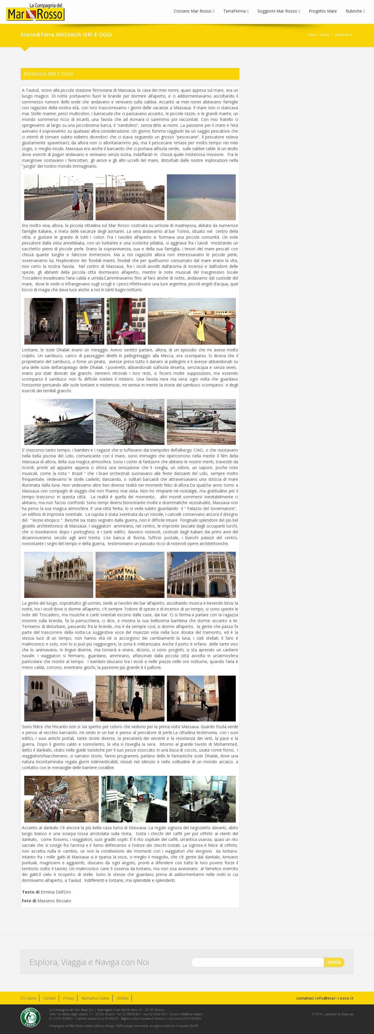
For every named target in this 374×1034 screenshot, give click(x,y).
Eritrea (325, 35)
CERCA (334, 959)
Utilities (123, 998)
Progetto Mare (323, 11)
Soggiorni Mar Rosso (278, 11)
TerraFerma (236, 11)
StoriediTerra (343, 35)
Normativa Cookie (95, 998)
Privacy (68, 998)
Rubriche (355, 11)
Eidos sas (348, 1014)
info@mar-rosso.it (334, 998)
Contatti (50, 998)
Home (311, 35)
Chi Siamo (28, 998)
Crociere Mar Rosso (194, 11)
